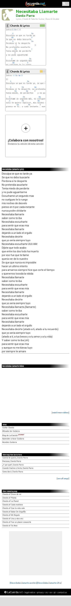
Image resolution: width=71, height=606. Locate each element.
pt (55, 592)
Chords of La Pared (10, 501)
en (51, 592)
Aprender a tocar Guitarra (13, 439)
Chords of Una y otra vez (12, 518)
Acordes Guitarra (9, 442)
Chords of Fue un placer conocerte (16, 522)
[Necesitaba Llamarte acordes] (23, 583)
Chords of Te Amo (9, 526)
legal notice (30, 592)
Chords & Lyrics (20, 26)
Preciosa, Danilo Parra (11, 461)
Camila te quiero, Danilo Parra (15, 458)
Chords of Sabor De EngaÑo (14, 512)
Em (15, 30)
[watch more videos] (60, 412)
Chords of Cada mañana (12, 505)
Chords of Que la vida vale (13, 508)
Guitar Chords (8, 428)
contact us (62, 592)
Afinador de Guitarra (11, 431)
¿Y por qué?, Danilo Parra (13, 465)
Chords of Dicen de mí (11, 494)
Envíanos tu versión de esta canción (26, 134)
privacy (40, 592)
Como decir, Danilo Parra (12, 472)
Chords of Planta (9, 498)
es (47, 592)
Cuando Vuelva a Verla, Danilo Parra (17, 468)
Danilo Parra (25, 16)
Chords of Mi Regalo (11, 515)
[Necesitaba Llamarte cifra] (49, 583)
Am (12, 37)
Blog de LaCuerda (13, 435)
